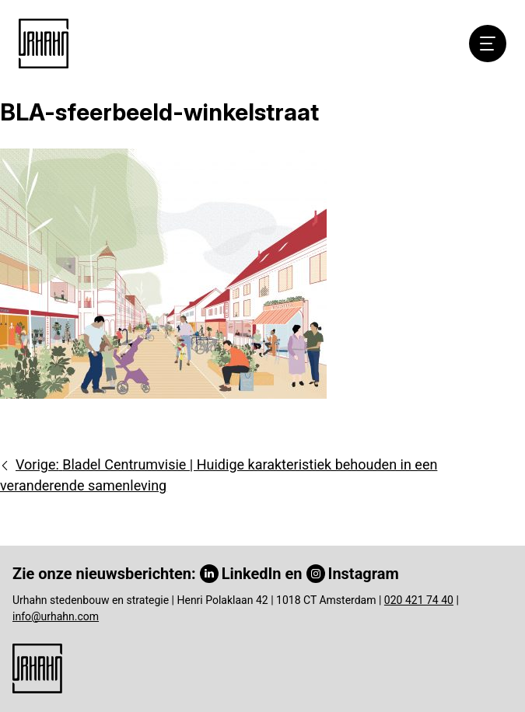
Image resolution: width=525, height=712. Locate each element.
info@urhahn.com (55, 616)
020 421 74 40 (418, 600)
